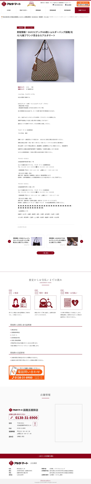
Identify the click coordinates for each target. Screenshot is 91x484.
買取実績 (38, 10)
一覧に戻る (45, 253)
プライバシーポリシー (45, 480)
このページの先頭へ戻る (45, 456)
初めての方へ (23, 10)
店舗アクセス (82, 10)
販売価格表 (67, 10)
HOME (9, 10)
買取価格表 (53, 10)
